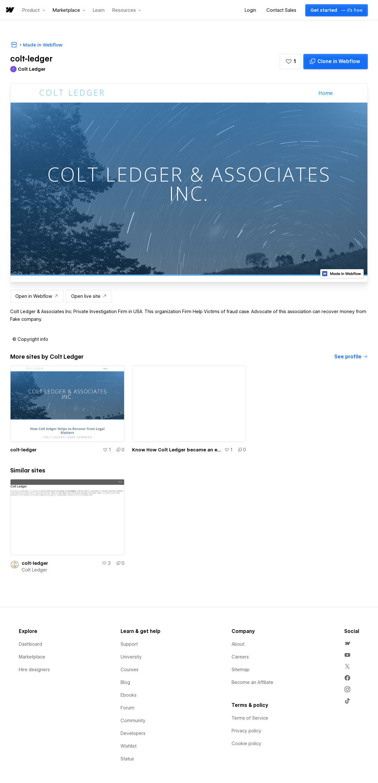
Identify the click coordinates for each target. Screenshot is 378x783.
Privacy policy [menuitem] (246, 730)
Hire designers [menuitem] (34, 669)
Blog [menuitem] (125, 682)
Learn (99, 10)
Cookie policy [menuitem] (246, 743)
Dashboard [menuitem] (30, 644)
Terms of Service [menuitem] (250, 718)
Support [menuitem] (129, 644)
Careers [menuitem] (240, 656)
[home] (9, 10)
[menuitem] (347, 643)
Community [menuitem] (133, 720)
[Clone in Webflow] (335, 61)
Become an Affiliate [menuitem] (252, 682)
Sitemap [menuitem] (240, 669)
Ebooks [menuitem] (129, 695)
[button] (34, 10)
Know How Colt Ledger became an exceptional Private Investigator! (177, 449)
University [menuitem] (131, 656)
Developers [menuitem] (133, 733)
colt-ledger (23, 449)
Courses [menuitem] (129, 669)
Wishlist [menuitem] (129, 746)
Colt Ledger (34, 569)
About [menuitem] (238, 644)
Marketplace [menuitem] (32, 656)
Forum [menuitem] (127, 707)
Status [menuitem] (127, 758)
